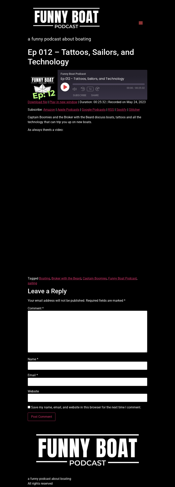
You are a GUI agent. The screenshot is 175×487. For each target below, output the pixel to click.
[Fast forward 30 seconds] (98, 89)
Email (33, 375)
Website (33, 391)
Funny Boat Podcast (122, 278)
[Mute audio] (76, 89)
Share (95, 95)
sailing (32, 283)
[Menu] (140, 23)
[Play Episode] (65, 87)
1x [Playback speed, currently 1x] (90, 89)
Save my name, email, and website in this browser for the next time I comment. (86, 407)
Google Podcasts (94, 110)
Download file (37, 102)
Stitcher (134, 110)
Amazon (49, 110)
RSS (111, 110)
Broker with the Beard (66, 278)
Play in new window (63, 102)
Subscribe (79, 95)
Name (33, 359)
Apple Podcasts (68, 110)
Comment (36, 308)
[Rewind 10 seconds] (83, 89)
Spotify (121, 110)
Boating (44, 278)
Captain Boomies (95, 278)
